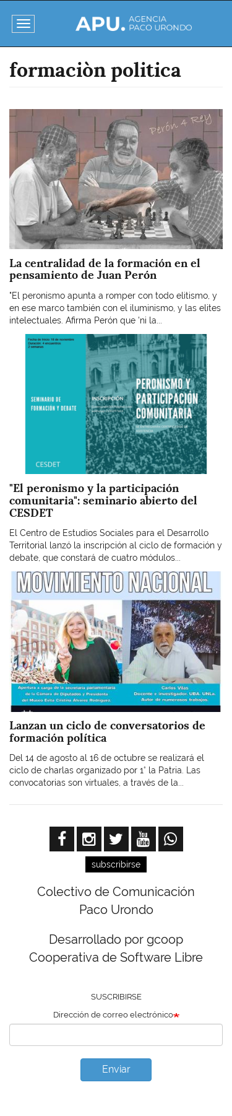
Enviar (116, 1069)
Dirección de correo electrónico (113, 1014)
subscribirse (116, 864)
